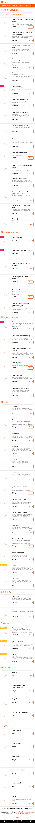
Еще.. (21, 821)
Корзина (30, 821)
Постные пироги (29, 5)
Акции (13, 821)
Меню (4, 821)
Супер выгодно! (6, 5)
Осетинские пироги (17, 5)
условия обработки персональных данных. (25, 812)
